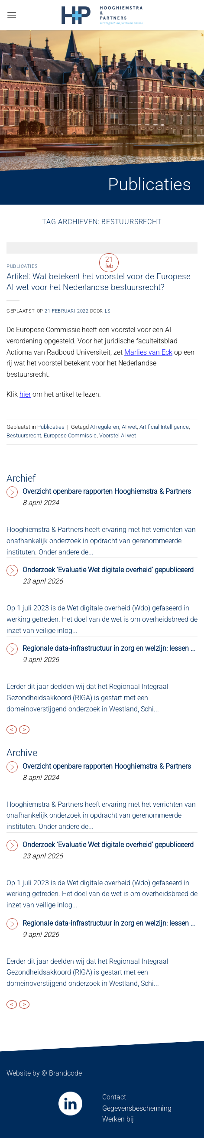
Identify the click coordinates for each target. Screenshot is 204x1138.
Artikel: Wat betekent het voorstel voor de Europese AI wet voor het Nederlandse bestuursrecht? (98, 281)
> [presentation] (24, 730)
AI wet (129, 427)
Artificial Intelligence (164, 427)
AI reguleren (104, 427)
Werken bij (118, 1119)
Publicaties (22, 266)
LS (108, 311)
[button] (11, 15)
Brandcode (65, 1073)
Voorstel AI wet (117, 435)
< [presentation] (11, 730)
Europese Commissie (70, 435)
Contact (114, 1097)
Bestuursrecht (23, 435)
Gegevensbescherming (137, 1108)
